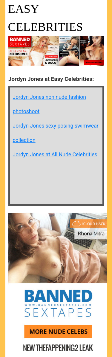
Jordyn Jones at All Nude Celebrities (55, 155)
